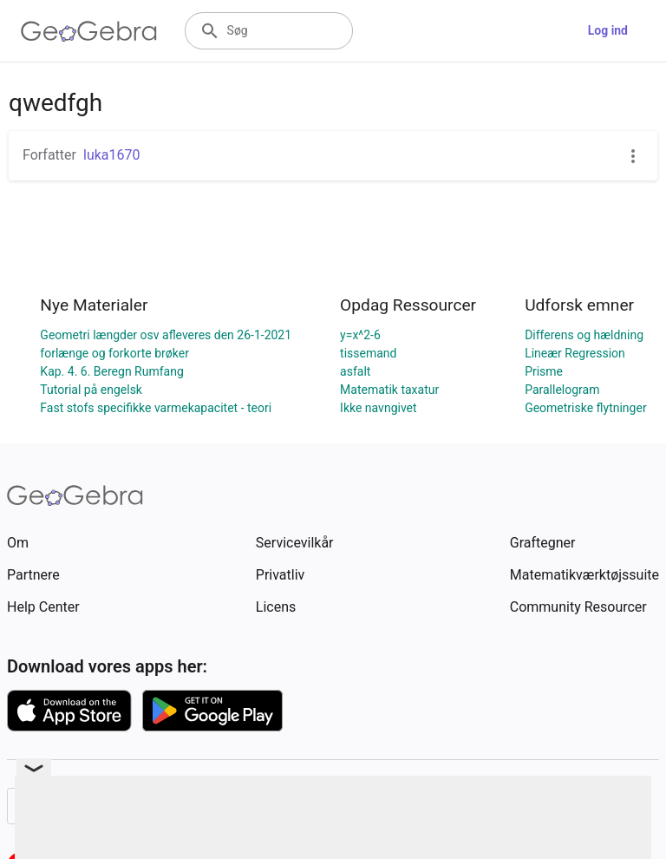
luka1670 (111, 155)
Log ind (608, 30)
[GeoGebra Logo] (89, 31)
